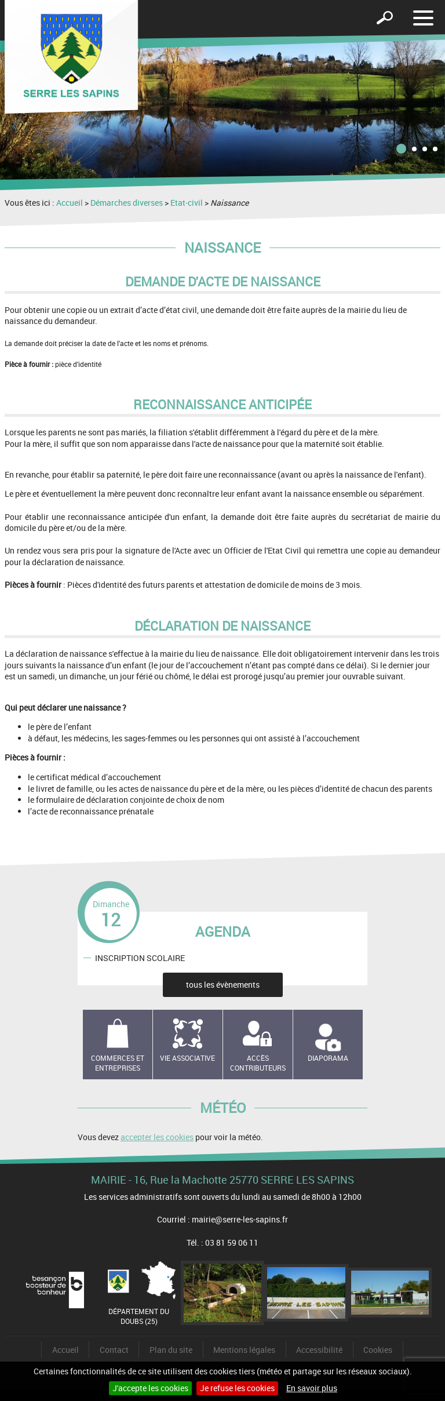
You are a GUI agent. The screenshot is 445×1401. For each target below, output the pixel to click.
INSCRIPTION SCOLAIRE (140, 957)
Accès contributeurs (258, 1062)
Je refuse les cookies (237, 1387)
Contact (114, 1349)
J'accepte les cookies (150, 1387)
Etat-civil (186, 202)
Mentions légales (244, 1349)
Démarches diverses (126, 202)
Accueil (69, 202)
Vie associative (187, 1057)
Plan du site (170, 1349)
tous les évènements (223, 984)
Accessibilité (319, 1349)
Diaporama (328, 1057)
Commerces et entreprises (117, 1062)
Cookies (377, 1349)
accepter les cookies (157, 1136)
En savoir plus (311, 1387)
